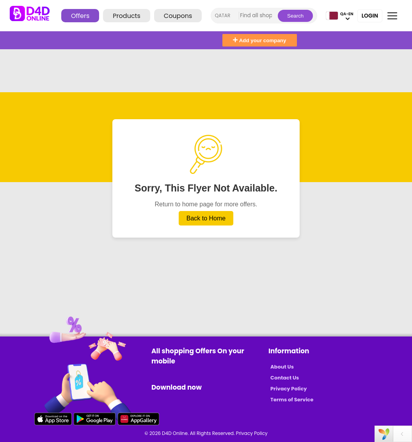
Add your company (259, 40)
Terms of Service (291, 399)
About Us (282, 366)
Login (370, 16)
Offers (80, 15)
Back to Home (206, 218)
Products (126, 15)
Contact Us (284, 377)
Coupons (178, 15)
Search (295, 16)
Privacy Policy (288, 388)
